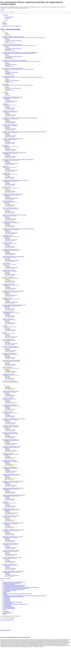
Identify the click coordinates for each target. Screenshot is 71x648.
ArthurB (5, 551)
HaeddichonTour (7, 222)
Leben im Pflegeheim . (7, 263)
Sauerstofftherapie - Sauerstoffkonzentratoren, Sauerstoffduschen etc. (15, 60)
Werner (5, 174)
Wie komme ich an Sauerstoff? (8, 453)
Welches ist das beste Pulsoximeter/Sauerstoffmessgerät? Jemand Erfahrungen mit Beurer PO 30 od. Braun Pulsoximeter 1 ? (25, 131)
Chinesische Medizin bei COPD (8, 339)
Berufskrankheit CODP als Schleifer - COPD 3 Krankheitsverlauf (14, 152)
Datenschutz (7, 630)
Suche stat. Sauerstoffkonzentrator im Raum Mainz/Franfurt (13, 571)
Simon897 (14, 329)
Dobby (5, 558)
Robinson (6, 475)
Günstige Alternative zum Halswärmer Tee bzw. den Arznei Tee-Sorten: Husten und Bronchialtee (20, 117)
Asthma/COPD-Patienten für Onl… (16, 56)
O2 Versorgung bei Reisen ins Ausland (9, 221)
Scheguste (6, 146)
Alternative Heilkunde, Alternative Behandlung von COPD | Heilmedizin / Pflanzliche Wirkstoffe (20, 52)
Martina (13, 142)
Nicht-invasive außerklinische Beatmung (10, 207)
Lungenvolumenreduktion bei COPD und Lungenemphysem (13, 256)
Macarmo (6, 433)
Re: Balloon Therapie (14, 72)
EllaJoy (7, 81)
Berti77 (13, 308)
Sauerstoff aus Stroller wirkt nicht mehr (10, 460)
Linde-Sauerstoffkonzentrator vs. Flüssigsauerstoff (12, 474)
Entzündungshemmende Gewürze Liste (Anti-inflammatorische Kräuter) (15, 180)
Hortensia (13, 492)
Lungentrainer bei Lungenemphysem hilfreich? (11, 550)
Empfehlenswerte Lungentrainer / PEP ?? (10, 564)
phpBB (6, 616)
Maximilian (6, 523)
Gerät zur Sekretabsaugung (7, 242)
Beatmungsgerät (5, 166)
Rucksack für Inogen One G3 (8, 318)
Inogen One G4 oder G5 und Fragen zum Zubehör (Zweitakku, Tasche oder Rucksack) (18, 159)
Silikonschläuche (13, 64)
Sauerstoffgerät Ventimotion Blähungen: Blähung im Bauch (13, 488)
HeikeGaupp (6, 361)
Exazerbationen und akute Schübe (9, 76)
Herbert (5, 516)
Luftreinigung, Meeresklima (8, 411)
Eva (12, 378)
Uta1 (5, 215)
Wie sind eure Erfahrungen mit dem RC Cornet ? (11, 249)
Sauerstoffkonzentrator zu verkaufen (9, 270)
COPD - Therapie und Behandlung (10, 29)
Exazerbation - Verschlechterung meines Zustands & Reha (13, 481)
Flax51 (5, 271)
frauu (5, 264)
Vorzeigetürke (14, 554)
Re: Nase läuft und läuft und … (16, 88)
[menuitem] (9, 16)
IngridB (13, 415)
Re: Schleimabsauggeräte (14, 80)
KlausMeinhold (7, 312)
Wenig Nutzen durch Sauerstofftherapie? (10, 381)
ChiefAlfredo (6, 250)
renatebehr (6, 292)
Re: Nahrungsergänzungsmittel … (16, 40)
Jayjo (5, 565)
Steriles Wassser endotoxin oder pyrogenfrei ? (11, 425)
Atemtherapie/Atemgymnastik (8, 277)
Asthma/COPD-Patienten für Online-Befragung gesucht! (13, 97)
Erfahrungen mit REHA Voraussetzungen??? (10, 543)
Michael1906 (6, 236)
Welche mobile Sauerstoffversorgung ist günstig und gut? (13, 536)
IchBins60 (8, 73)
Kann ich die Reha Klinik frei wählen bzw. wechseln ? (12, 557)
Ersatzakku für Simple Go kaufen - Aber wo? (11, 508)
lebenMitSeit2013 (15, 260)
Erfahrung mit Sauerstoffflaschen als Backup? (11, 391)
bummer (5, 354)
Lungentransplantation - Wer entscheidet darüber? (11, 360)
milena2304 (6, 375)
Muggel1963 (6, 489)
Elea (5, 257)
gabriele (13, 281)
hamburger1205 (7, 496)
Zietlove (13, 561)
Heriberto (8, 89)
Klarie (5, 326)
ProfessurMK (8, 57)
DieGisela (6, 537)
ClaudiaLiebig (14, 267)
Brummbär (14, 364)
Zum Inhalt (2, 9)
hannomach (14, 457)
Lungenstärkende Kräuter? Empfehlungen (10, 124)
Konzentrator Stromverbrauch (8, 398)
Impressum (2, 630)
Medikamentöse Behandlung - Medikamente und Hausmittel (13, 36)
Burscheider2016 (7, 509)
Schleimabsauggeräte (6, 173)
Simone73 (14, 436)
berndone (6, 412)
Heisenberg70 (14, 170)
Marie (5, 167)
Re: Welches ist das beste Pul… (16, 48)
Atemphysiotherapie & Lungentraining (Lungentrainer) (12, 44)
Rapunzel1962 (14, 239)
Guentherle (8, 49)
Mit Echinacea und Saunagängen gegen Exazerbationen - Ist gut (14, 304)
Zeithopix (6, 111)
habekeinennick (15, 163)
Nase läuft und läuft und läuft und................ (10, 110)
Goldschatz (6, 160)
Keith (13, 533)
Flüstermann (6, 482)
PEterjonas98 (14, 336)
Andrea (5, 139)
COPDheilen (6, 440)
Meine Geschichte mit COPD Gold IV (9, 353)
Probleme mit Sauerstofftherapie (8, 374)
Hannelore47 (14, 295)
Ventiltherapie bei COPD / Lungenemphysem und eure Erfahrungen (15, 214)
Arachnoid (6, 118)
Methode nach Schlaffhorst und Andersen (10, 346)
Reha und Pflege (6, 84)
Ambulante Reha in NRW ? (7, 235)
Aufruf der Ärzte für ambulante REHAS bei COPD (12, 446)
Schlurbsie (6, 285)
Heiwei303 (6, 544)
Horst (5, 392)
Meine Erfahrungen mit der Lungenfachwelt (10, 439)
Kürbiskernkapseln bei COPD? (8, 311)
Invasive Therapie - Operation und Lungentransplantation (13, 68)
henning (13, 499)
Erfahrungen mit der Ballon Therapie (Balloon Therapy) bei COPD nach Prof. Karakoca (18, 228)
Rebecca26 (6, 426)
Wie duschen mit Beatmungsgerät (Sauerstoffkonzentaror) (13, 138)
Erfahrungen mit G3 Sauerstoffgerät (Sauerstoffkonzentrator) (13, 529)
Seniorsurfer (6, 181)
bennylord (6, 153)
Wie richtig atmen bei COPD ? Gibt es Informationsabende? (13, 291)
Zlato (7, 41)
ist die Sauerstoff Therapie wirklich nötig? (10, 432)
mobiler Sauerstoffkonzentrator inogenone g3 (11, 515)
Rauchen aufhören (7, 305)
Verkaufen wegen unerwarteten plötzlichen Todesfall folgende (14, 495)
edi (4, 333)
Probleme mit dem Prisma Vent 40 (9, 284)
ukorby (5, 319)
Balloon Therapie (6, 145)
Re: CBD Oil (5, 325)
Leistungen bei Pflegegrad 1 (8, 367)
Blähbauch (4, 332)
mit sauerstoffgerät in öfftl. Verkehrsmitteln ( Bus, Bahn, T (13, 522)
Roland (7, 65)
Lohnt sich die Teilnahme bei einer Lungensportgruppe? (13, 194)
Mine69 (13, 191)
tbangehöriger (6, 461)
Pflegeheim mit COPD (7, 187)
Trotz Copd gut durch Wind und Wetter (10, 467)
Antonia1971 (6, 188)
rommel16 (6, 530)
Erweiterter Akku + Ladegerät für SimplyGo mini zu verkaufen (14, 418)
